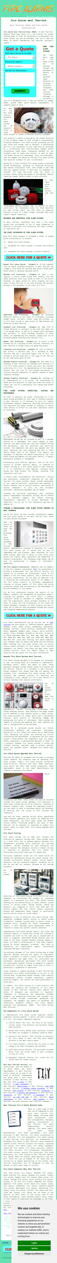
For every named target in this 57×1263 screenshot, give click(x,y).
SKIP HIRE (49, 1086)
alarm (50, 1033)
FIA (35, 569)
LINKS (32, 16)
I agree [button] (34, 1243)
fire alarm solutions (35, 1148)
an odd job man (20, 1097)
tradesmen (46, 1101)
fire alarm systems (33, 762)
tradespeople (26, 1075)
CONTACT (43, 16)
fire (22, 1054)
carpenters (46, 1090)
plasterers (8, 1095)
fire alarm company (36, 441)
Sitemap (5, 1242)
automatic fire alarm (21, 142)
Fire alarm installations (15, 622)
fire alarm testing (24, 896)
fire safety (19, 973)
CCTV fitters (18, 1090)
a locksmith (38, 1095)
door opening (39, 1099)
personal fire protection (25, 226)
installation (15, 165)
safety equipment (10, 605)
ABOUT (37, 16)
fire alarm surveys (12, 1152)
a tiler (20, 1082)
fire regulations (35, 502)
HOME (28, 16)
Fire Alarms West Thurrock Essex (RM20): (21, 32)
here (5, 1210)
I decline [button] (34, 1248)
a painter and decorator (27, 1093)
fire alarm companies (44, 640)
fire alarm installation (40, 1135)
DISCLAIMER (51, 16)
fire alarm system (16, 366)
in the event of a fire (34, 285)
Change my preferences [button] (34, 1254)
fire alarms (34, 646)
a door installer (20, 1084)
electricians (22, 1086)
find (10, 1173)
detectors (20, 382)
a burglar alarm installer (33, 1088)
